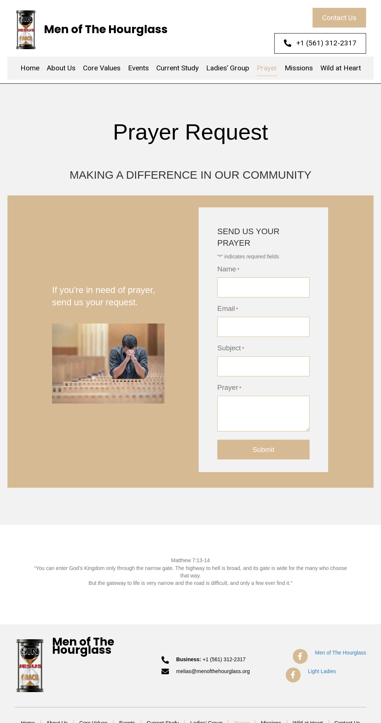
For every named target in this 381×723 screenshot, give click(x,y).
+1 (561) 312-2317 (224, 658)
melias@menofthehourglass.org (213, 670)
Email (227, 308)
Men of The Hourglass (106, 29)
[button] (339, 18)
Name (228, 269)
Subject (230, 347)
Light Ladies (322, 670)
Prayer (229, 386)
